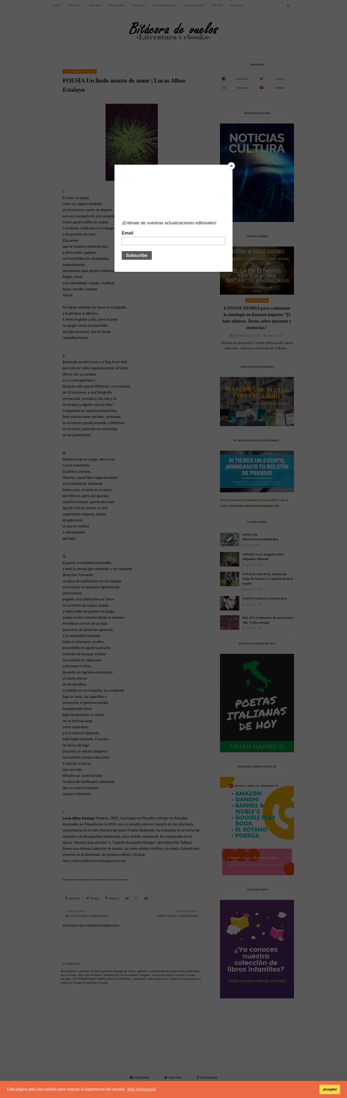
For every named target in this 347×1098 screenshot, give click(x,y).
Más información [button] (141, 1089)
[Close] (231, 165)
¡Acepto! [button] (330, 1089)
